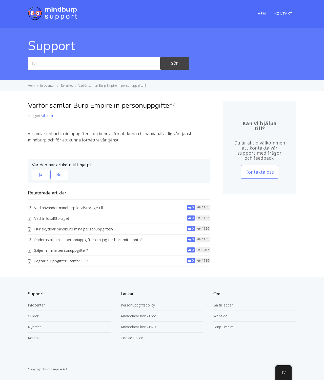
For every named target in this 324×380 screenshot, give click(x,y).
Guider (33, 316)
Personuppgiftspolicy (138, 305)
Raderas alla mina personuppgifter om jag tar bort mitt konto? (88, 239)
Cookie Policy (132, 337)
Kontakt (283, 13)
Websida (220, 316)
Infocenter (36, 305)
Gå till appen (223, 305)
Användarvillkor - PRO (138, 326)
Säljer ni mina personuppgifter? (61, 250)
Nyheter (34, 326)
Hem (262, 13)
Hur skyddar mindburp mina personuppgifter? (74, 228)
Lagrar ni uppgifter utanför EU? (61, 260)
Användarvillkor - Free (138, 316)
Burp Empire (223, 326)
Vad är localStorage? (52, 218)
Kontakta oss (259, 172)
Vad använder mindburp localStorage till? (69, 207)
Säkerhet (47, 116)
